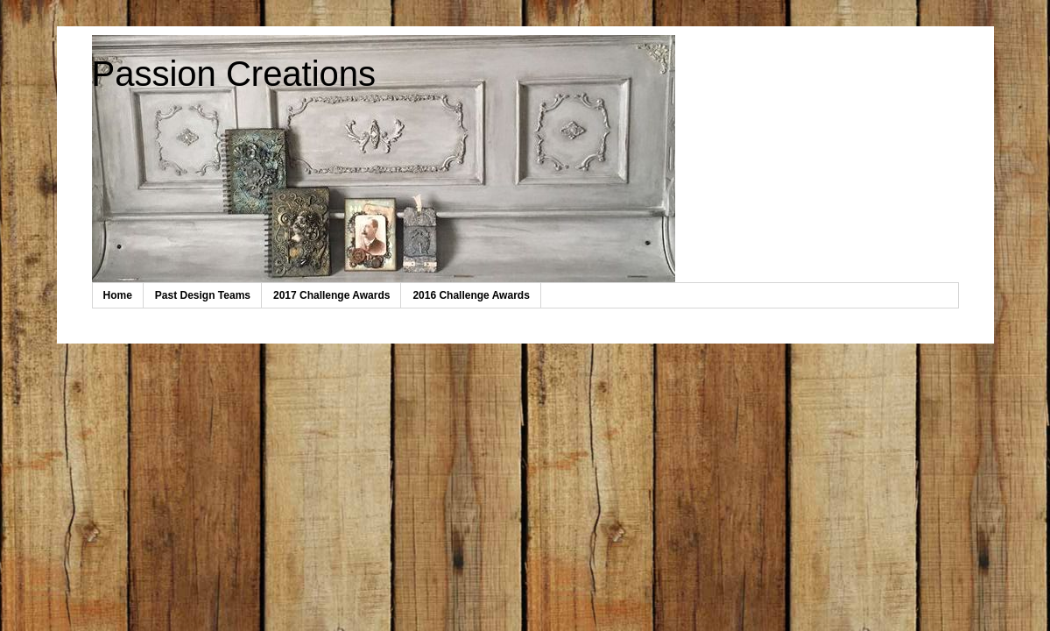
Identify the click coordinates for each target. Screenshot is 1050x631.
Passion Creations (234, 73)
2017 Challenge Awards (331, 295)
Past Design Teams (202, 295)
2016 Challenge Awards (470, 295)
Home (117, 295)
